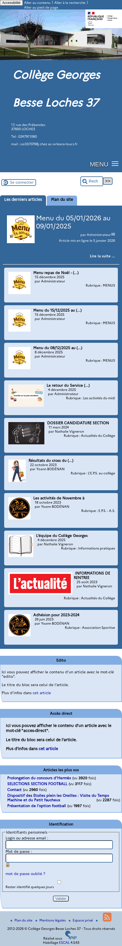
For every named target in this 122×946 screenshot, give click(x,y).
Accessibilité (11, 3)
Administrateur (99, 235)
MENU (99, 164)
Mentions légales (51, 920)
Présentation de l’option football (36, 806)
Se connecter (22, 182)
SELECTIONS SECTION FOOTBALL (37, 784)
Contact (14, 789)
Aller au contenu (37, 3)
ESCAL (64, 942)
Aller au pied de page (41, 7)
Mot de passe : (19, 851)
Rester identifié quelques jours (30, 887)
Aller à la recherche (69, 3)
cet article (42, 693)
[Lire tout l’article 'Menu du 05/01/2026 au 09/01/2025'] (102, 256)
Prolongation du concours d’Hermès (39, 778)
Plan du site (22, 920)
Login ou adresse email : (27, 838)
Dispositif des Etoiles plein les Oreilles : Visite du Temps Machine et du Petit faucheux (58, 797)
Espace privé (81, 920)
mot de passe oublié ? (25, 873)
